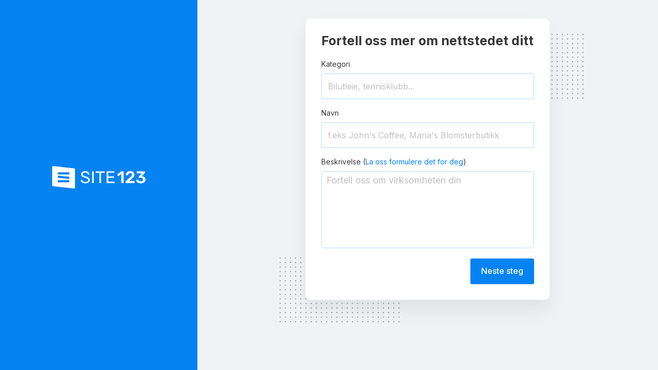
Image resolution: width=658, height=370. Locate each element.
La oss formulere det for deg (414, 161)
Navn (330, 112)
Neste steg (502, 271)
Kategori (335, 64)
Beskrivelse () (393, 161)
